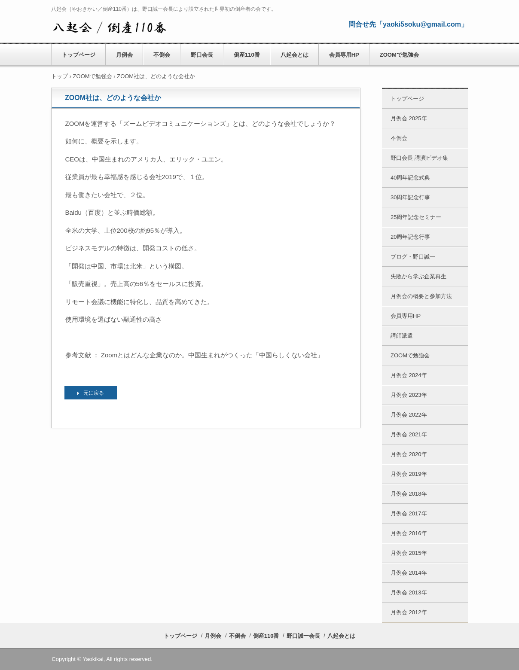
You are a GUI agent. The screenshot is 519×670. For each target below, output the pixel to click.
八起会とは (294, 55)
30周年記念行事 (410, 197)
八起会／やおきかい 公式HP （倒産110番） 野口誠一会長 (109, 26)
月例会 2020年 (409, 454)
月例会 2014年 (409, 573)
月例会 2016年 (409, 533)
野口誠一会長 (303, 636)
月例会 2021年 (409, 434)
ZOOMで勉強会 (399, 55)
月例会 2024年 (409, 375)
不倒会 (161, 55)
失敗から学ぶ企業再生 (418, 276)
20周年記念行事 (410, 237)
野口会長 (202, 55)
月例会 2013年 (409, 592)
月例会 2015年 (409, 553)
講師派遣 (402, 335)
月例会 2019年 (409, 474)
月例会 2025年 (409, 118)
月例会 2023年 (409, 395)
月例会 (124, 55)
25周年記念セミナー (416, 217)
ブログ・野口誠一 (413, 256)
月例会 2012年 (409, 612)
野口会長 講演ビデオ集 (419, 158)
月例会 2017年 (409, 513)
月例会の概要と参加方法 (421, 296)
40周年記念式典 (410, 177)
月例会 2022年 (409, 414)
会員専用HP (344, 55)
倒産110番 (247, 55)
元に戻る (93, 393)
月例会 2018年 (409, 493)
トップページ (78, 55)
